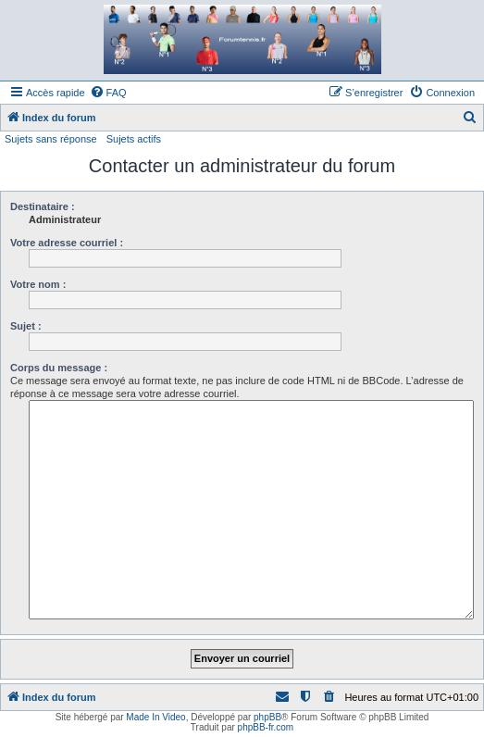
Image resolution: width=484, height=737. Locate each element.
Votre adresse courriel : (66, 242)
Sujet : (26, 325)
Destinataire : (42, 206)
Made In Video (155, 717)
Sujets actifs (133, 138)
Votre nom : (38, 284)
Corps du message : (58, 367)
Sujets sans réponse (51, 138)
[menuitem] (108, 92)
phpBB (267, 717)
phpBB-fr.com (266, 727)
